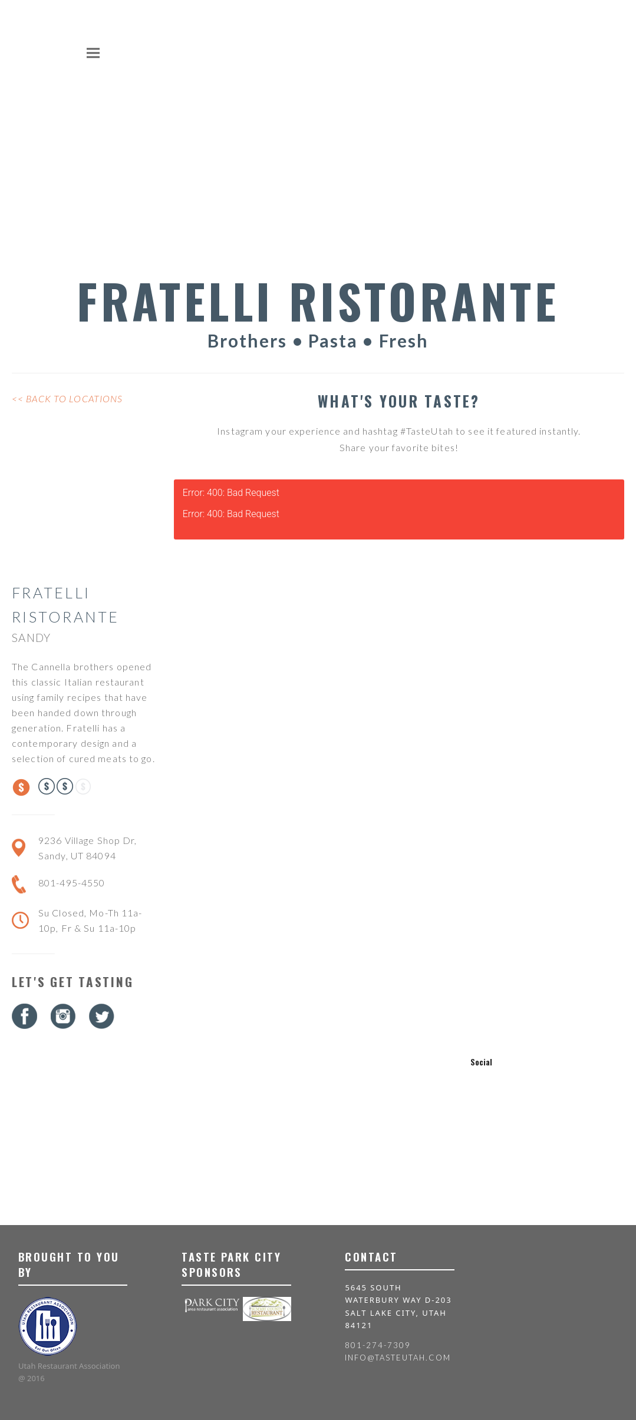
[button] (93, 53)
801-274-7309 (377, 1345)
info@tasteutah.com (397, 1357)
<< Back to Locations (67, 398)
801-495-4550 (71, 882)
